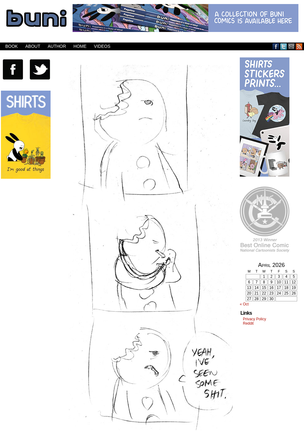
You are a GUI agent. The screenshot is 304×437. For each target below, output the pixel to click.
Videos (102, 46)
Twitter (284, 46)
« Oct (244, 304)
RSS (299, 46)
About (32, 46)
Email (291, 46)
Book (11, 46)
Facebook (276, 46)
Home (80, 46)
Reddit (248, 323)
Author (57, 46)
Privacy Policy (254, 319)
